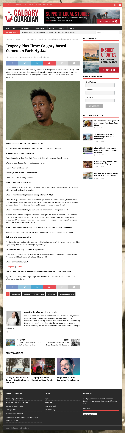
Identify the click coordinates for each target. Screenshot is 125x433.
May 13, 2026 (100, 127)
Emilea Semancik (27, 57)
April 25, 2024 (13, 57)
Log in (47, 398)
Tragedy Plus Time (66, 294)
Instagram (10, 266)
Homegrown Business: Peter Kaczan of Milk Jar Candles (106, 174)
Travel (61, 28)
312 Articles (53, 312)
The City (72, 28)
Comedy (39, 57)
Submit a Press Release (44, 5)
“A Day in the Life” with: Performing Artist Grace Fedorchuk (104, 136)
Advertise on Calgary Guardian (17, 402)
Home (7, 28)
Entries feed (49, 402)
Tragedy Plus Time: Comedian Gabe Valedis (42, 378)
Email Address (91, 82)
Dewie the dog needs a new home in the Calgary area (105, 162)
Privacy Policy (11, 409)
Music (51, 28)
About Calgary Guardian (14, 398)
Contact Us (29, 5)
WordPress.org (50, 409)
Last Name (89, 97)
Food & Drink (39, 28)
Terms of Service (12, 420)
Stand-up (51, 294)
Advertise (18, 5)
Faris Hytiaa (39, 294)
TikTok (19, 266)
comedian (16, 294)
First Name (89, 89)
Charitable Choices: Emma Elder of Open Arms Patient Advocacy (105, 150)
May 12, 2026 (100, 155)
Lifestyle (25, 28)
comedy (27, 294)
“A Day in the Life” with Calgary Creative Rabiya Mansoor (17, 379)
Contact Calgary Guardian (15, 406)
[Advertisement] (100, 218)
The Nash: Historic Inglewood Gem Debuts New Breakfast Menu (106, 122)
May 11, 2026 (100, 178)
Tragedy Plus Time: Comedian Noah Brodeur (68, 378)
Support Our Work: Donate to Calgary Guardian (22, 417)
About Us (8, 5)
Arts (14, 28)
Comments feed (50, 406)
